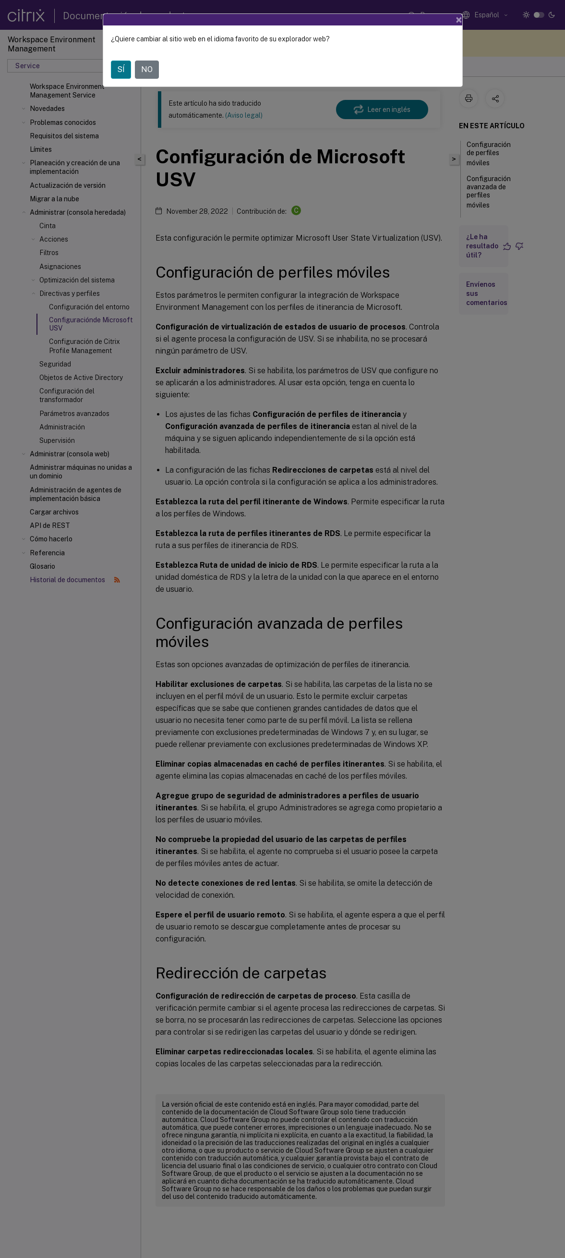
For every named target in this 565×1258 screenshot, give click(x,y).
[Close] (459, 19)
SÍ (121, 69)
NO (147, 69)
